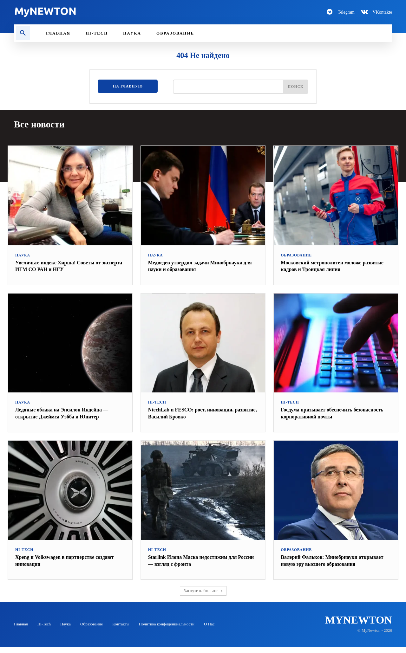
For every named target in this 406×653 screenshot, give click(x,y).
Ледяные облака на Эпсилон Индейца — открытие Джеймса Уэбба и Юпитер (67, 412)
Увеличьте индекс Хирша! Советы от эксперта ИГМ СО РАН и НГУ (63, 265)
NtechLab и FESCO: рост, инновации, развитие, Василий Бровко (196, 412)
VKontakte (382, 12)
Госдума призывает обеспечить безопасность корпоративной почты (327, 412)
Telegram (346, 12)
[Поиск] (294, 88)
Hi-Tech (156, 402)
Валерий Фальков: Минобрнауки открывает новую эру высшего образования (324, 563)
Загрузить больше (203, 597)
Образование (295, 254)
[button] (23, 33)
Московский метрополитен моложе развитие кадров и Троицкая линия (326, 265)
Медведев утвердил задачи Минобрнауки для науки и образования (201, 265)
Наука (22, 254)
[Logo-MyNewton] (104, 12)
